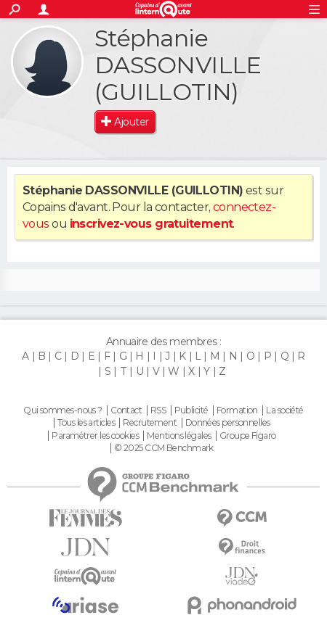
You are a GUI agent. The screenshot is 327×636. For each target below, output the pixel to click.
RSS (158, 410)
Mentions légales (179, 436)
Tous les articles (85, 423)
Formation (237, 410)
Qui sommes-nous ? (62, 410)
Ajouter (131, 121)
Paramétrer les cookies (95, 436)
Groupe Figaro (247, 436)
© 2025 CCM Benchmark (164, 448)
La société (284, 410)
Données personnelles (227, 423)
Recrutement (150, 423)
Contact (126, 410)
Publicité (191, 410)
